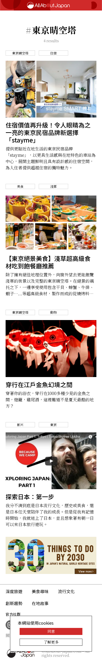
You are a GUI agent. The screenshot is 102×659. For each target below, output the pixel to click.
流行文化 (66, 591)
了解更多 (51, 642)
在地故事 (40, 603)
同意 (51, 631)
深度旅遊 (14, 591)
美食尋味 (40, 591)
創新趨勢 (14, 603)
